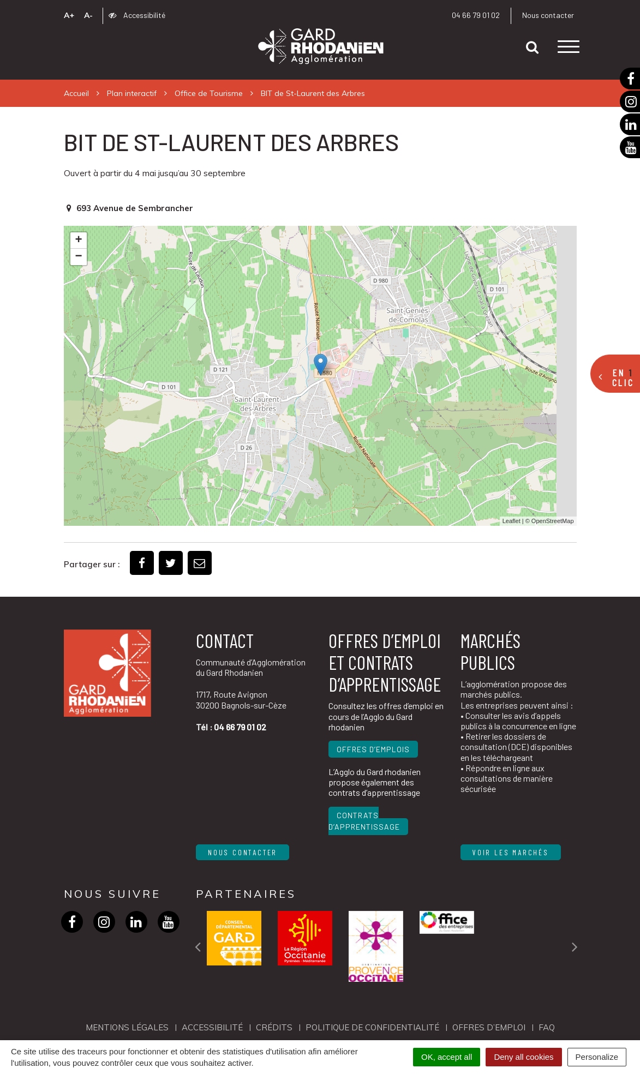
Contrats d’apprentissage (364, 821)
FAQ (547, 1027)
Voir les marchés (510, 852)
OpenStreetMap (552, 521)
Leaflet (512, 521)
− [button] (78, 257)
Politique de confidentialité (372, 1027)
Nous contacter (548, 15)
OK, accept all (446, 1056)
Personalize (597, 1056)
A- (88, 15)
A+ (69, 15)
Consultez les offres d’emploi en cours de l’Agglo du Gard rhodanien (386, 715)
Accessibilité (137, 15)
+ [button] (78, 240)
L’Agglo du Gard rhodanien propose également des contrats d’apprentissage (374, 781)
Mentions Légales (127, 1027)
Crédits (274, 1027)
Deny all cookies (523, 1056)
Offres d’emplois (373, 749)
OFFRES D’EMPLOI (488, 1027)
